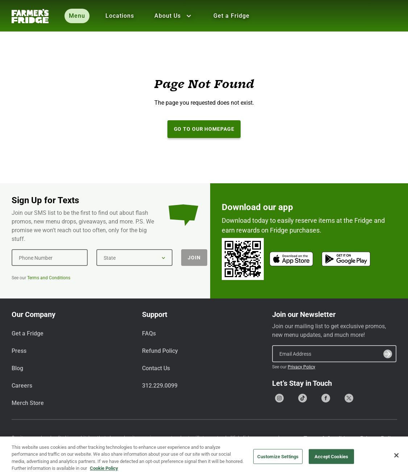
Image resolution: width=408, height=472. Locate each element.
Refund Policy (160, 350)
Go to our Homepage (204, 129)
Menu (77, 15)
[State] (134, 257)
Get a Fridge (231, 15)
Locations (119, 15)
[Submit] (387, 354)
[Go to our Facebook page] (326, 398)
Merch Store (28, 403)
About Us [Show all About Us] (173, 16)
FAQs (149, 333)
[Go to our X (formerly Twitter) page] (349, 398)
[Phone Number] (50, 257)
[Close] (396, 458)
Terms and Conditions (48, 277)
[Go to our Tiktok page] (302, 398)
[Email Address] (334, 353)
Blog (17, 368)
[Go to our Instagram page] (279, 398)
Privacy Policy (301, 366)
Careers (22, 385)
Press (19, 350)
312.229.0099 (160, 385)
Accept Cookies (331, 459)
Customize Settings (278, 459)
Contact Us (156, 368)
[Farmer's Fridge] (30, 16)
